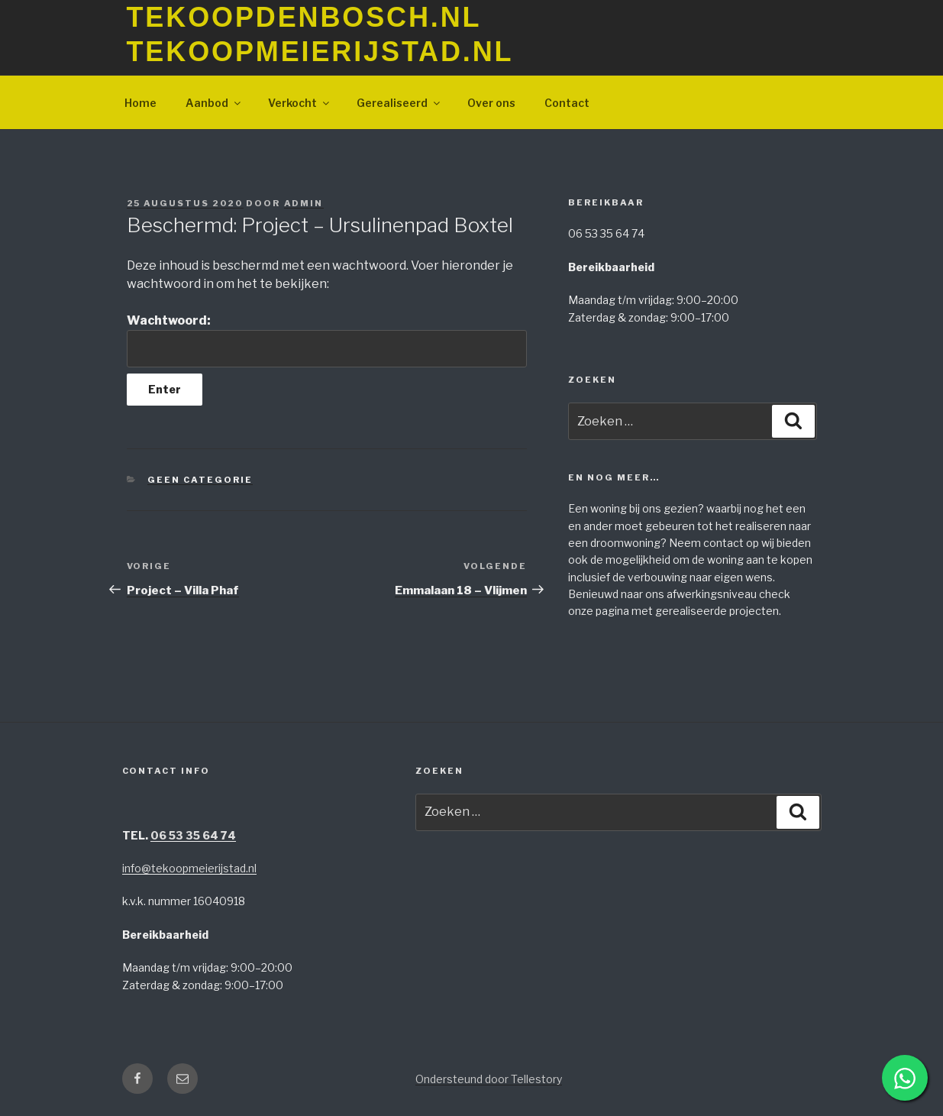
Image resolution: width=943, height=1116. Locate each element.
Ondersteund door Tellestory (488, 1078)
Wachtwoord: (327, 340)
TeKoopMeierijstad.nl (320, 51)
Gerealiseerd (399, 102)
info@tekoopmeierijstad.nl (189, 868)
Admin (304, 203)
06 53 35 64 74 (193, 835)
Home (140, 102)
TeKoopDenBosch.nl (304, 17)
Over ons (491, 102)
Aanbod (214, 102)
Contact (566, 102)
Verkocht (299, 102)
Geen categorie (200, 479)
